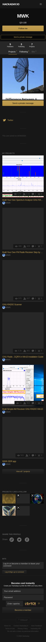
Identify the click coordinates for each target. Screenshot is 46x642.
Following (24, 51)
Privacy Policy (23, 628)
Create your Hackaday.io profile (14, 586)
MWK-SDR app (9, 461)
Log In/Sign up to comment (14, 572)
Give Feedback (36, 626)
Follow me (23, 28)
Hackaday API (36, 628)
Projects (12, 51)
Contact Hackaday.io (21, 626)
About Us (7, 626)
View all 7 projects (23, 471)
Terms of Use (10, 628)
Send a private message (23, 37)
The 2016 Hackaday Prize (32, 495)
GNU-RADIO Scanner (12, 304)
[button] (41, 4)
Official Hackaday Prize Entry (18, 495)
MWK (6, 203)
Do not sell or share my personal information (23, 631)
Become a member (23, 610)
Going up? (23, 620)
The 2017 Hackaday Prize (18, 508)
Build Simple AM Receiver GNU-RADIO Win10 (22, 409)
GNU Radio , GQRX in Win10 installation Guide (22, 357)
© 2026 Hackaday (23, 636)
